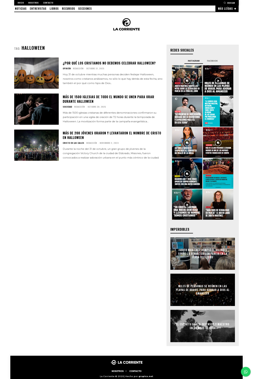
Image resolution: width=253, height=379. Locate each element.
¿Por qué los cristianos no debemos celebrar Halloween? (109, 63)
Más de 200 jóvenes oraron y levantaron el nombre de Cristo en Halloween (112, 135)
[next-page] (229, 243)
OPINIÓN (67, 68)
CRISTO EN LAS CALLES (73, 143)
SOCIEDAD (67, 107)
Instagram (194, 60)
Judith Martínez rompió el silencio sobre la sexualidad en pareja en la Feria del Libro (202, 253)
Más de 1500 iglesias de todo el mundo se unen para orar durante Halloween (108, 99)
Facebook (212, 60)
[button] (229, 3)
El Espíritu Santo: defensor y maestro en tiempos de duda (202, 326)
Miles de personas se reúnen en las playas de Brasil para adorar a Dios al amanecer (203, 289)
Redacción (78, 68)
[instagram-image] (187, 80)
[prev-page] (223, 243)
